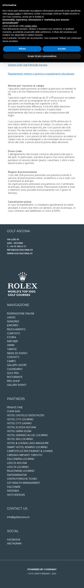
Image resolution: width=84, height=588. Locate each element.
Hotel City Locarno (20, 419)
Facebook (13, 539)
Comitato (13, 333)
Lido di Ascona (17, 462)
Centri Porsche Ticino (22, 478)
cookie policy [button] (31, 26)
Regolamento (16, 329)
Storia (11, 337)
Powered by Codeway (42, 569)
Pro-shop (13, 381)
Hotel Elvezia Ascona (21, 427)
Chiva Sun (13, 411)
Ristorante (14, 376)
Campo (11, 361)
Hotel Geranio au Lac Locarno (27, 435)
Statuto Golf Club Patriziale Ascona (27, 64)
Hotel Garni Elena (19, 431)
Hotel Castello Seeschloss (25, 415)
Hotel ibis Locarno (20, 439)
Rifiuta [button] (22, 48)
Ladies (11, 317)
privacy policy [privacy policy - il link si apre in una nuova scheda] (14, 13)
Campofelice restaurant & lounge (30, 451)
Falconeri (13, 486)
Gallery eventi (16, 384)
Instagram (14, 543)
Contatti (13, 357)
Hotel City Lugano (19, 423)
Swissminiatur (17, 474)
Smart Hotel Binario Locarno (27, 447)
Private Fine (15, 407)
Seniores (13, 321)
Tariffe (12, 349)
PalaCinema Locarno (20, 470)
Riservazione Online (20, 313)
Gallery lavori (16, 365)
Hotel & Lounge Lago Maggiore (28, 443)
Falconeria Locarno (20, 458)
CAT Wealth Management (23, 482)
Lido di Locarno (18, 467)
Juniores (12, 325)
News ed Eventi (17, 353)
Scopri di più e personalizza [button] (42, 56)
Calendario (14, 369)
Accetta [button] (62, 48)
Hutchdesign (16, 494)
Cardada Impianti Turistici (24, 455)
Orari (10, 345)
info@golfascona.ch (18, 517)
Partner (12, 341)
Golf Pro (13, 373)
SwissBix (13, 490)
